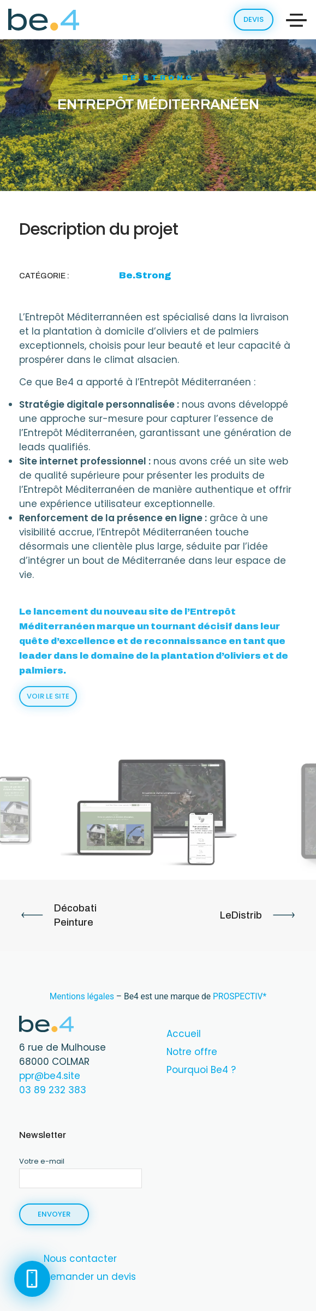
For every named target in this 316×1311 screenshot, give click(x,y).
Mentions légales (82, 997)
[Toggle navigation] (296, 20)
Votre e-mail (80, 1169)
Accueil (183, 1033)
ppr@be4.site (49, 1075)
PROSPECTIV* (239, 997)
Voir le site (48, 696)
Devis (253, 19)
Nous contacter (80, 1258)
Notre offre (191, 1051)
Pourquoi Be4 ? (201, 1069)
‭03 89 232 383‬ (52, 1090)
